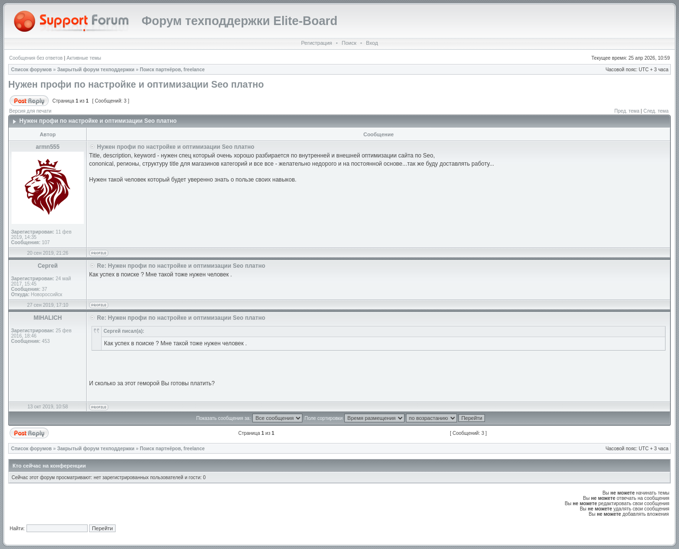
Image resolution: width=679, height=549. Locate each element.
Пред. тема (627, 111)
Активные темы (83, 58)
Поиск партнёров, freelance (172, 69)
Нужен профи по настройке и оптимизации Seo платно (136, 84)
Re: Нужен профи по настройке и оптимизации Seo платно (181, 265)
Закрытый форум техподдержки (96, 69)
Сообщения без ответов (36, 58)
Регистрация (316, 43)
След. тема (655, 111)
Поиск (348, 43)
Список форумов (31, 69)
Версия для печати (30, 111)
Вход (372, 43)
